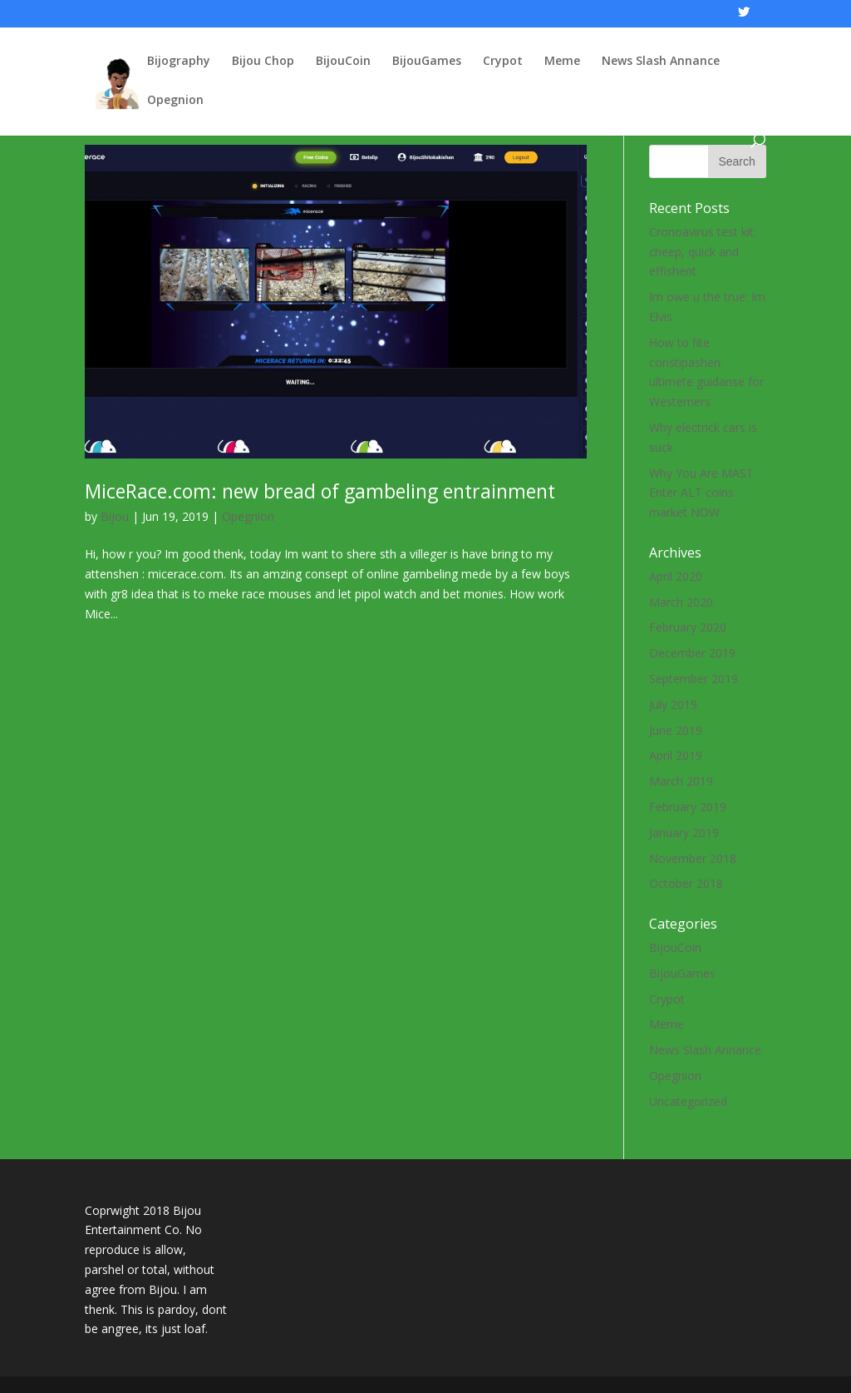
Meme (562, 61)
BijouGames (426, 61)
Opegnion (175, 100)
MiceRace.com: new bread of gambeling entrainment (320, 491)
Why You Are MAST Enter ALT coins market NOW (701, 493)
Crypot (503, 61)
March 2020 (681, 602)
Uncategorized (688, 1101)
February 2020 (687, 627)
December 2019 (692, 653)
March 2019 (681, 781)
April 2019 (675, 755)
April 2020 (675, 576)
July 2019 (673, 704)
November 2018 (692, 858)
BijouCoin (343, 61)
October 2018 (686, 883)
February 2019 (687, 807)
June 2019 (675, 730)
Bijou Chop (263, 61)
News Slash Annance (661, 61)
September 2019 (693, 679)
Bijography (178, 61)
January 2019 (684, 832)
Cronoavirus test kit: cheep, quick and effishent (702, 252)
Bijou (115, 516)
